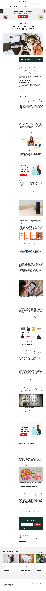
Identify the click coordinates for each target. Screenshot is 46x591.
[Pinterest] (40, 583)
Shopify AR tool (26, 243)
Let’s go (24, 174)
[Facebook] (34, 583)
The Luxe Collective (22, 315)
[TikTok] (42, 583)
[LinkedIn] (37, 583)
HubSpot (23, 417)
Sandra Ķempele (28, 31)
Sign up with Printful (23, 16)
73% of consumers (25, 300)
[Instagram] (32, 583)
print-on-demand (22, 155)
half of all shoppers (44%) (34, 452)
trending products (32, 364)
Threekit (40, 245)
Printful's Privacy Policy (37, 527)
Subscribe (37, 524)
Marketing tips (24, 4)
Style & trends (7, 6)
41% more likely (26, 252)
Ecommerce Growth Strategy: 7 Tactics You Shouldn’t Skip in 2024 (29, 511)
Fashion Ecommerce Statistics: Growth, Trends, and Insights (28, 513)
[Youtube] (36, 583)
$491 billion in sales (26, 265)
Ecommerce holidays (17, 4)
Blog (4, 4)
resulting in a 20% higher (38, 226)
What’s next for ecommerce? (7, 61)
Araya (20, 246)
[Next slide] (42, 552)
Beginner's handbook (9, 4)
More (28, 4)
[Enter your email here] (27, 524)
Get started (38, 59)
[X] (39, 583)
